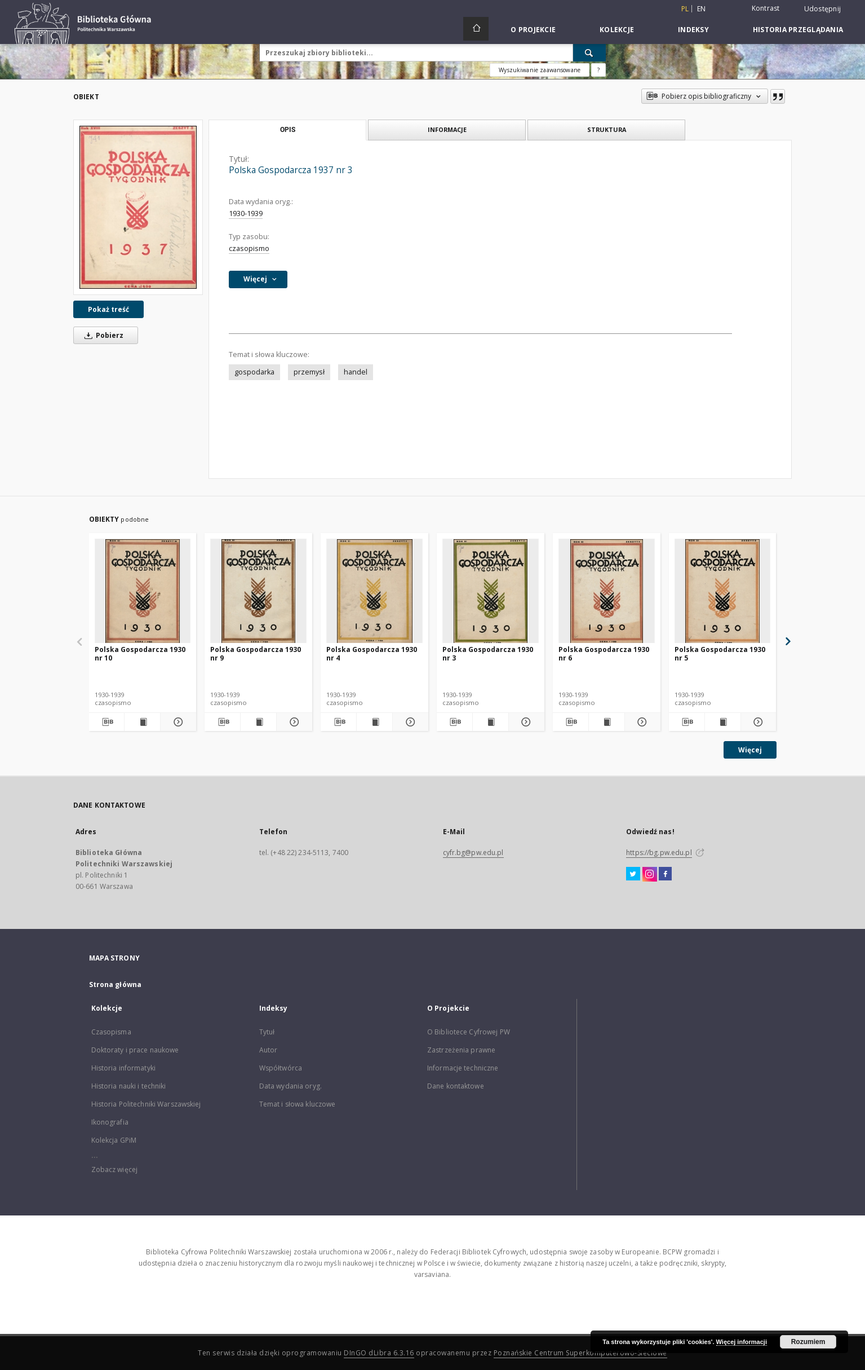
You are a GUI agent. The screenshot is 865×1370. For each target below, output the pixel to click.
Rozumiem (808, 1342)
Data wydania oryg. (290, 1086)
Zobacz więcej (114, 1169)
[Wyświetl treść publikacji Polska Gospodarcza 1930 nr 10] (142, 722)
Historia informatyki (123, 1068)
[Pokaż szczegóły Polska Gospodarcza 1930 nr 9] (292, 722)
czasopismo (249, 248)
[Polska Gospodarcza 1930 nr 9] (258, 591)
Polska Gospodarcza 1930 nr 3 (487, 653)
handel (355, 372)
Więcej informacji (741, 1341)
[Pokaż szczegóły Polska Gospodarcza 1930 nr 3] (525, 722)
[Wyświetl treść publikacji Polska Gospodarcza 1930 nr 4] (374, 722)
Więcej (750, 750)
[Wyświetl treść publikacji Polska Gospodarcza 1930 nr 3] (490, 722)
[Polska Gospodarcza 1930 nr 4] (374, 591)
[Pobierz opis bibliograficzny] (107, 722)
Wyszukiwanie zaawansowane (539, 70)
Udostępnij (822, 9)
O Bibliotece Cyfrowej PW (468, 1032)
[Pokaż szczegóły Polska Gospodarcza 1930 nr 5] (757, 722)
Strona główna (115, 984)
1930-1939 (246, 213)
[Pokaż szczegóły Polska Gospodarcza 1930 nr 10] (176, 722)
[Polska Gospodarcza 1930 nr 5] (722, 591)
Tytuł (267, 1032)
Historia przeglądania (798, 29)
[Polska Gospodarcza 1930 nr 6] (606, 591)
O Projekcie (533, 29)
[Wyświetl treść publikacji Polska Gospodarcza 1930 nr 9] (258, 722)
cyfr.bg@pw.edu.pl (473, 852)
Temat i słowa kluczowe (297, 1104)
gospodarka (254, 372)
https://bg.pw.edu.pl (658, 852)
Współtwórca (280, 1068)
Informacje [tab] (447, 129)
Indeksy (693, 29)
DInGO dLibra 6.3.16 (379, 1353)
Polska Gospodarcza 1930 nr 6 (603, 653)
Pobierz (102, 335)
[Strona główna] (476, 29)
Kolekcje (617, 29)
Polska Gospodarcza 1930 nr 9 (255, 653)
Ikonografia (109, 1122)
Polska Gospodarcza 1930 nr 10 (140, 653)
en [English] (701, 8)
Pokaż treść (108, 309)
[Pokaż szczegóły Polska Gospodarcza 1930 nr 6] (641, 722)
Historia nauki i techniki (128, 1086)
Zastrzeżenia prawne (461, 1050)
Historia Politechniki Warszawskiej (146, 1104)
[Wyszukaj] (589, 52)
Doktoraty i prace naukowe (135, 1050)
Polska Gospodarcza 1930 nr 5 (720, 653)
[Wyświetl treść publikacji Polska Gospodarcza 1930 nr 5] (722, 722)
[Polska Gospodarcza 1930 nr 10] (142, 591)
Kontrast (766, 8)
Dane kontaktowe (455, 1086)
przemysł (309, 372)
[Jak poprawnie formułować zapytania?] (598, 70)
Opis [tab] (287, 130)
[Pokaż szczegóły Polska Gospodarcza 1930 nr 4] (409, 722)
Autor (268, 1050)
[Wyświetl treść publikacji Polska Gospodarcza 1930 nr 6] (606, 722)
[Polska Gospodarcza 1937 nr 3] (138, 207)
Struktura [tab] (606, 129)
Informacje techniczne (463, 1068)
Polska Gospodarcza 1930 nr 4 (371, 653)
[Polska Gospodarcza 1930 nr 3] (490, 591)
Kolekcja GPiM (114, 1140)
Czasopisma (111, 1032)
